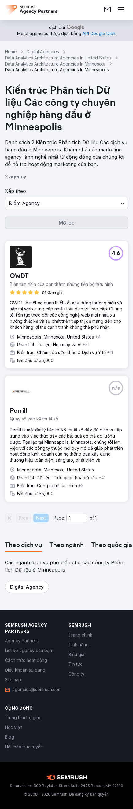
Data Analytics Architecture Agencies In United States (58, 57)
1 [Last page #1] (96, 517)
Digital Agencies (43, 51)
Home (11, 51)
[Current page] (77, 518)
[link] (107, 10)
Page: (59, 517)
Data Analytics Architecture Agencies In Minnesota (55, 63)
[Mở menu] (120, 10)
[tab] (23, 545)
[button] (66, 203)
